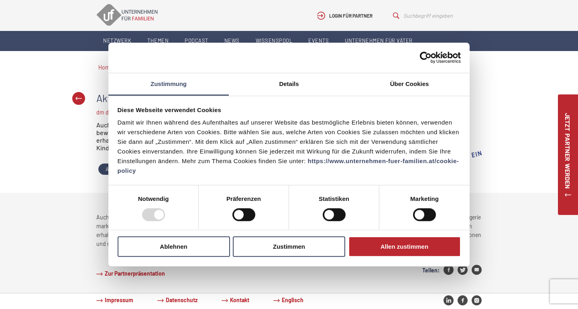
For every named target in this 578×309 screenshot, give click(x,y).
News (232, 40)
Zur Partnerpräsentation (135, 273)
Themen (158, 40)
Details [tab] (289, 83)
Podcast (196, 40)
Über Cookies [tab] (409, 83)
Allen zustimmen (404, 247)
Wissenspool (274, 40)
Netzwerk (117, 40)
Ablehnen (173, 247)
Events (318, 40)
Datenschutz (181, 300)
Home (105, 67)
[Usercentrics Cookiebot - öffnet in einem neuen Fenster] (426, 57)
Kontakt (239, 300)
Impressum (119, 300)
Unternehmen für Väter (379, 40)
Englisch (292, 300)
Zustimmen (289, 247)
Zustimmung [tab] (169, 83)
